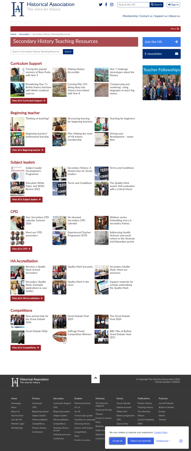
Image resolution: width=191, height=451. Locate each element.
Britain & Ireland (166, 407)
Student (58, 23)
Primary (19, 23)
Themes (99, 414)
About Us (15, 412)
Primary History (39, 428)
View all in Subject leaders (26, 199)
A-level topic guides (83, 416)
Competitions (113, 29)
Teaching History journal (135, 29)
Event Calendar (123, 403)
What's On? (122, 412)
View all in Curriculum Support (29, 100)
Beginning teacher (53, 29)
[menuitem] (19, 23)
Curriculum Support (21, 29)
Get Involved (17, 416)
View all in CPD (21, 249)
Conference (37, 432)
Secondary (38, 23)
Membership (130, 16)
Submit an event (103, 435)
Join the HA (16, 420)
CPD (38, 29)
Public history (102, 430)
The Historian (144, 412)
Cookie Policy (161, 432)
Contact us (146, 16)
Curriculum (37, 403)
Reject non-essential (141, 441)
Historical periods (82, 403)
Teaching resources (62, 435)
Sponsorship (122, 424)
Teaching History (145, 407)
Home (13, 34)
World (161, 416)
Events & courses (82, 440)
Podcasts (151, 23)
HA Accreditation (93, 29)
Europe (162, 412)
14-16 (77, 407)
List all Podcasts (166, 403)
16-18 (77, 412)
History (141, 416)
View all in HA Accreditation (27, 298)
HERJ (140, 424)
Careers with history (83, 428)
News (13, 407)
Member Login (17, 424)
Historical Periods (104, 410)
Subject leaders (73, 29)
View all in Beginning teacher (28, 150)
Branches (170, 23)
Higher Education (82, 23)
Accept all (117, 441)
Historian (107, 23)
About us (174, 16)
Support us (160, 16)
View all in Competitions (25, 347)
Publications (129, 23)
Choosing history (82, 424)
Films (76, 436)
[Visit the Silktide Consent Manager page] (181, 441)
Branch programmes (126, 416)
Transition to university (84, 420)
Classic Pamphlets (146, 420)
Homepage (16, 403)
